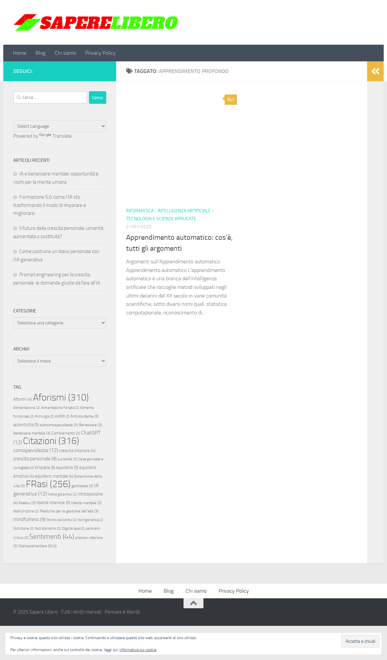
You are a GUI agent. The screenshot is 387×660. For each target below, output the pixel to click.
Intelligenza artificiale (184, 211)
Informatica (140, 211)
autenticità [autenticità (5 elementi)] (26, 424)
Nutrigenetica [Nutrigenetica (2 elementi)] (90, 520)
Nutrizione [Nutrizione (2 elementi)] (23, 528)
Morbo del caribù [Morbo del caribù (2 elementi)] (61, 520)
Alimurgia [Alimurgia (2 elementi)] (44, 416)
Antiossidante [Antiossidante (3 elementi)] (84, 416)
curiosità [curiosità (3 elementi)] (67, 459)
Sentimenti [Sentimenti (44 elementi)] (52, 536)
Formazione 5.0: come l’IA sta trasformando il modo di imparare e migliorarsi (49, 205)
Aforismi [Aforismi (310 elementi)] (61, 397)
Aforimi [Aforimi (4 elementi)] (22, 399)
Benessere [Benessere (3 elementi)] (90, 425)
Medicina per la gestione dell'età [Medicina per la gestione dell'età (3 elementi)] (69, 511)
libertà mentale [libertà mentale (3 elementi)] (86, 502)
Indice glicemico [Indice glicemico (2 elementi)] (62, 494)
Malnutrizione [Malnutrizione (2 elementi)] (26, 511)
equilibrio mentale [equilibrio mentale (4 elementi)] (54, 476)
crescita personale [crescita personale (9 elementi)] (35, 459)
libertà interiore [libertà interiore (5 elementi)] (53, 502)
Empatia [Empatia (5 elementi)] (45, 467)
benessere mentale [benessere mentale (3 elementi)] (31, 433)
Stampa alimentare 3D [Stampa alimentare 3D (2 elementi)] (38, 546)
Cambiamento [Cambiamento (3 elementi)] (65, 433)
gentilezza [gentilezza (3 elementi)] (82, 486)
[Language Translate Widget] (59, 126)
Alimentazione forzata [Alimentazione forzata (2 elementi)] (60, 408)
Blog (40, 53)
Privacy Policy (100, 53)
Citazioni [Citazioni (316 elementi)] (51, 441)
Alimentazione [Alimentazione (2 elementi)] (26, 408)
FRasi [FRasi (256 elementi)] (48, 484)
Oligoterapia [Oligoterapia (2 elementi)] (73, 528)
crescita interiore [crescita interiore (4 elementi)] (77, 450)
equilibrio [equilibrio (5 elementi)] (67, 467)
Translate (55, 136)
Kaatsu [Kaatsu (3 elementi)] (27, 502)
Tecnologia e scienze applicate (161, 219)
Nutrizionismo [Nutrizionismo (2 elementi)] (48, 528)
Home (19, 53)
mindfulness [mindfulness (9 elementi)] (29, 519)
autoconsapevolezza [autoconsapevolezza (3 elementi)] (58, 425)
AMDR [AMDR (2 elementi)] (62, 416)
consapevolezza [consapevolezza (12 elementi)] (35, 450)
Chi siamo (65, 53)
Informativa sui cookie (137, 649)
